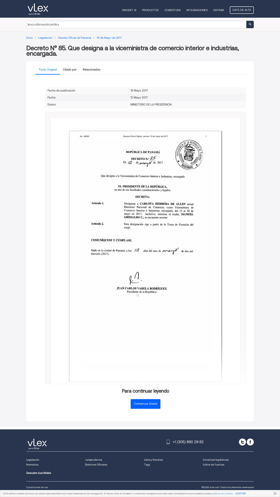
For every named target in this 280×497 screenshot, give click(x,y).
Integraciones (197, 10)
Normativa (32, 464)
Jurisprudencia (93, 459)
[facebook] (250, 442)
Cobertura (172, 10)
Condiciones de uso (37, 487)
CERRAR (274, 493)
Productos (150, 10)
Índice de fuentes (213, 464)
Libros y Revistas (153, 459)
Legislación (32, 459)
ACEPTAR (240, 493)
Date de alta (242, 9)
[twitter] (242, 442)
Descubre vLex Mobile (38, 473)
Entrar (219, 10)
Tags (147, 464)
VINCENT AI (129, 10)
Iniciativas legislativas (216, 459)
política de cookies (222, 493)
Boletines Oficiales (96, 464)
